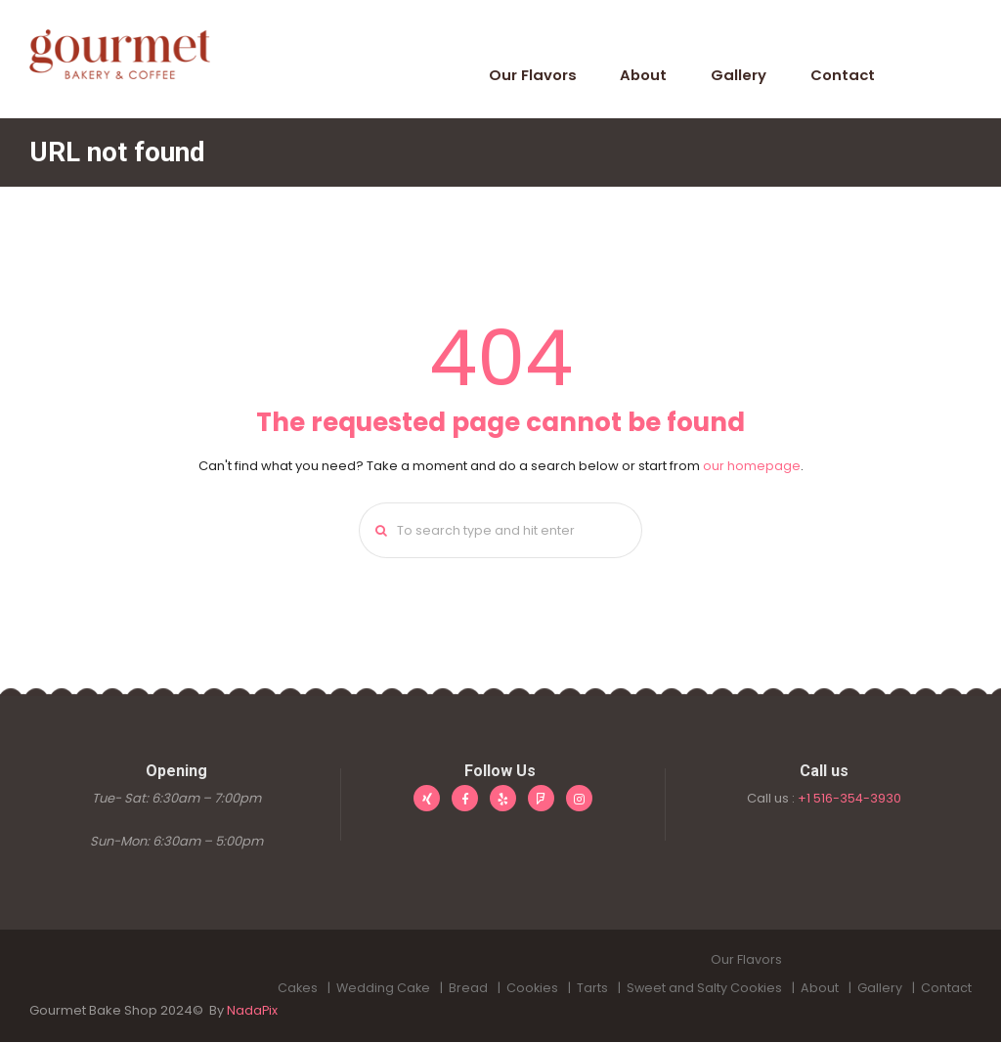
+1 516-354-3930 (850, 799)
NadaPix (253, 1012)
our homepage (752, 465)
